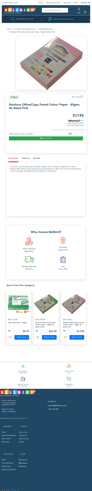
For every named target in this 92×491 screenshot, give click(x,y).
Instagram (23, 463)
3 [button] (46, 348)
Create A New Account (10, 2)
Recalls (21, 442)
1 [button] (39, 348)
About (41, 2)
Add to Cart (46, 138)
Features (26, 158)
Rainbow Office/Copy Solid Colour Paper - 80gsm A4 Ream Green (45, 325)
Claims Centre (24, 438)
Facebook (23, 460)
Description (13, 158)
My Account (23, 432)
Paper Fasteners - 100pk (17, 322)
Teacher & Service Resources (24, 29)
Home (9, 29)
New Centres (6, 438)
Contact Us (23, 435)
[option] (18, 319)
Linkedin (22, 466)
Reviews (36, 158)
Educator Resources (53, 2)
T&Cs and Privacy (8, 463)
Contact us (52, 401)
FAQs (76, 2)
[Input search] (55, 10)
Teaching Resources (46, 29)
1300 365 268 (85, 2)
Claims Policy (6, 466)
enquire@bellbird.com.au (57, 405)
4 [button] (49, 348)
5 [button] (53, 348)
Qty (70, 134)
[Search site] (69, 10)
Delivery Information (9, 469)
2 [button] (42, 348)
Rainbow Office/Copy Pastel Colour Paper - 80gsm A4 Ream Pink (32, 32)
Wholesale (67, 2)
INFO (76, 121)
